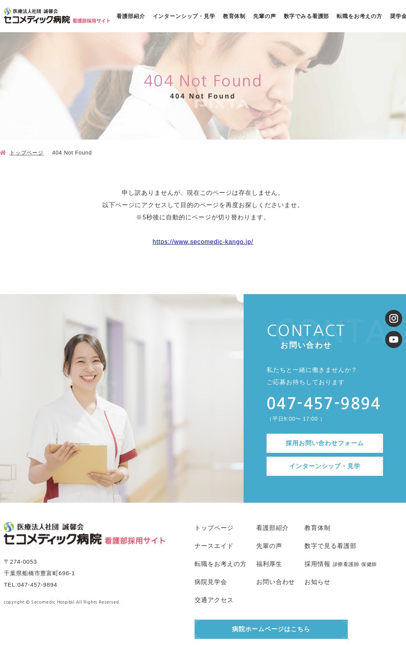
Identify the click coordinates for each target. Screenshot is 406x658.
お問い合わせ (275, 582)
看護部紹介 (130, 16)
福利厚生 (269, 564)
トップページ (27, 153)
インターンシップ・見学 (184, 16)
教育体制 (234, 16)
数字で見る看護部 (330, 546)
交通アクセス (214, 600)
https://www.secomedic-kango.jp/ (203, 242)
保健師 (369, 564)
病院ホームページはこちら (271, 629)
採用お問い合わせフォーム (325, 443)
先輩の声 (264, 16)
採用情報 (317, 564)
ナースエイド (214, 546)
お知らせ (317, 582)
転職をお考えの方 (359, 16)
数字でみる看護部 (306, 16)
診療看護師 (346, 564)
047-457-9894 (37, 584)
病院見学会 (211, 582)
